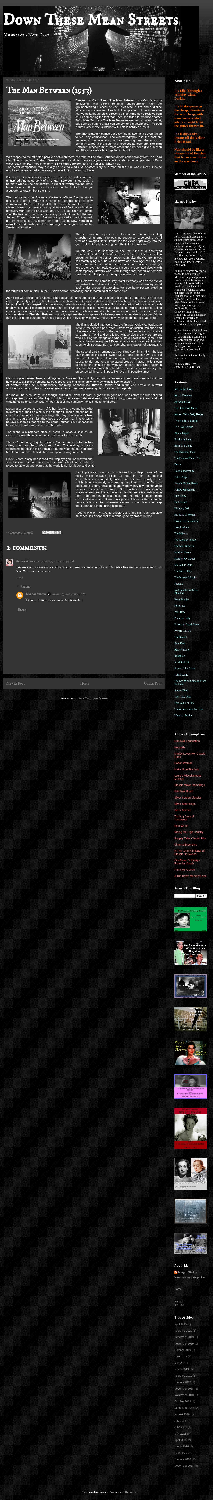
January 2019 (182, 1382)
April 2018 (180, 1440)
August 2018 (182, 1414)
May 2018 (180, 1433)
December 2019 (184, 1337)
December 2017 (184, 1465)
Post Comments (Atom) (93, 698)
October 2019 (182, 1350)
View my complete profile (189, 1277)
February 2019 (183, 1375)
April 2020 (180, 1324)
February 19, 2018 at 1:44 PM (55, 561)
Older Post (153, 683)
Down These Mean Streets (90, 20)
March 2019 (181, 1369)
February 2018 (183, 1452)
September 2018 (184, 1407)
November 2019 (184, 1343)
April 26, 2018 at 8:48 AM (69, 594)
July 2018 (180, 1420)
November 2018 (184, 1394)
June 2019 (180, 1356)
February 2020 (183, 1330)
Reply (19, 577)
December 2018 (184, 1388)
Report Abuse (179, 1303)
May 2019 (180, 1362)
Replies (26, 587)
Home (84, 683)
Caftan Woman (25, 561)
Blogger (130, 1492)
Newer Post (15, 683)
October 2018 (182, 1401)
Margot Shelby (36, 594)
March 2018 (181, 1446)
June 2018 (180, 1427)
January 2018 (182, 1459)
